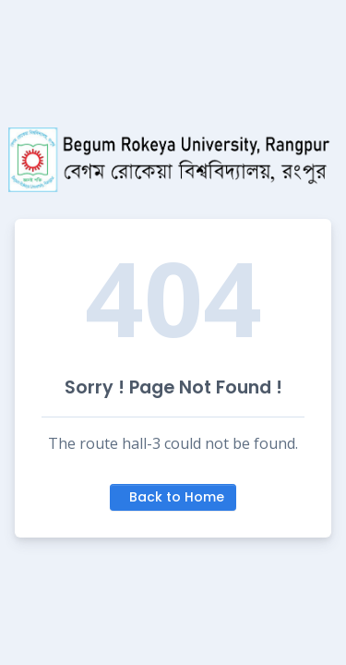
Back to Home (176, 497)
